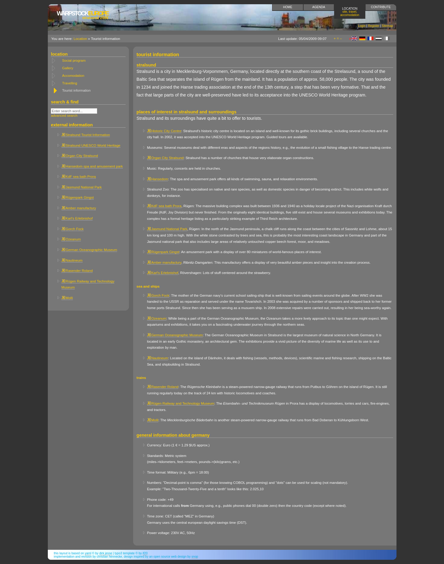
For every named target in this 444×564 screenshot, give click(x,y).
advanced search (64, 115)
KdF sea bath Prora (78, 176)
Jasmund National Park (81, 187)
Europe (82, 15)
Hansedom (157, 179)
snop (195, 556)
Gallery (67, 68)
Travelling (69, 83)
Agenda (318, 7)
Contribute (381, 7)
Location (349, 11)
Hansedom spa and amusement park (92, 166)
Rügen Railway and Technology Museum (180, 403)
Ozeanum (71, 239)
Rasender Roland (77, 270)
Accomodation (73, 75)
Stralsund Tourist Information (85, 135)
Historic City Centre (164, 131)
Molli (67, 298)
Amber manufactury (78, 208)
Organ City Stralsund (79, 156)
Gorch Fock (72, 229)
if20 (145, 553)
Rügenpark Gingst (77, 197)
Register (374, 26)
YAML (88, 553)
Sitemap (387, 26)
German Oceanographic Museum (89, 250)
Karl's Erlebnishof (77, 218)
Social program (73, 60)
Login (362, 26)
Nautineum (72, 260)
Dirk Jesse (105, 553)
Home (287, 7)
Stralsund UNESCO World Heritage (90, 145)
